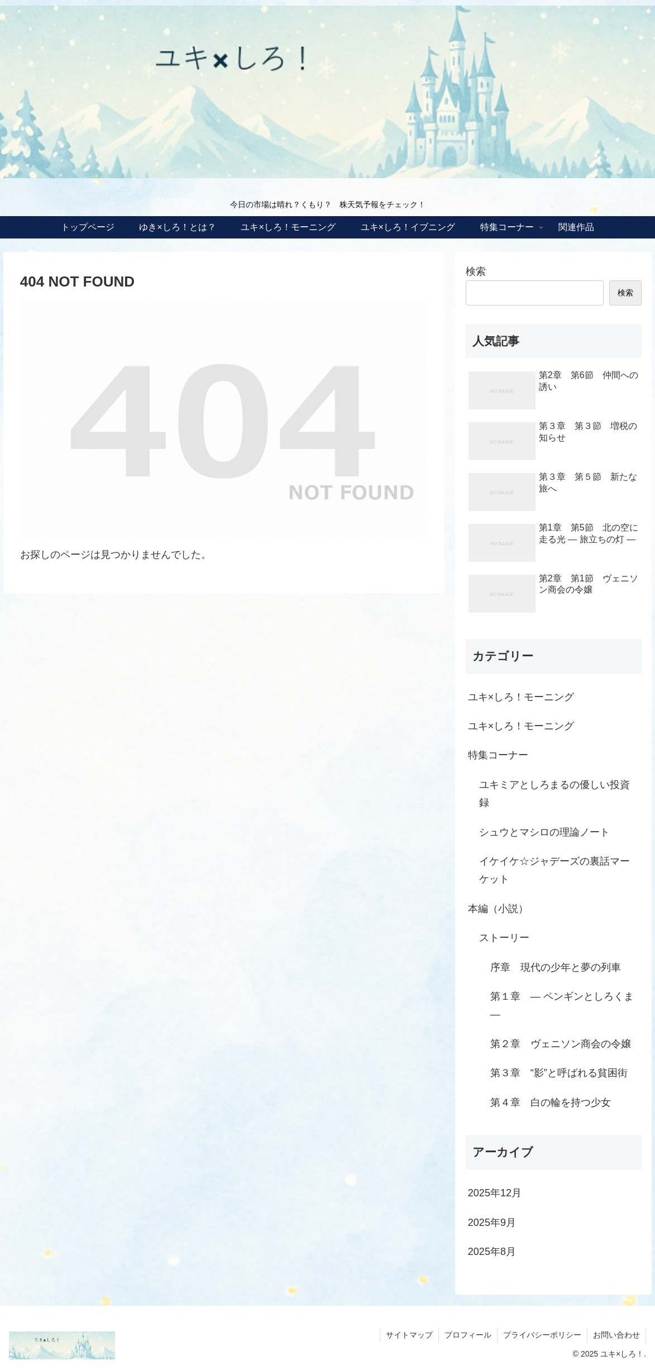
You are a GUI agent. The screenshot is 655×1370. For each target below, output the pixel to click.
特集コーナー (498, 755)
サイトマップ (409, 1334)
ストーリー (504, 937)
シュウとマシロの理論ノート (544, 832)
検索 (476, 271)
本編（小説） (498, 908)
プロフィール (467, 1334)
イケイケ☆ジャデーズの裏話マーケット (554, 870)
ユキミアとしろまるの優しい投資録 (554, 793)
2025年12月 (495, 1193)
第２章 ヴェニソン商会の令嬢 (560, 1043)
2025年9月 (492, 1222)
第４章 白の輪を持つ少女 (550, 1102)
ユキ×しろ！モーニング (521, 697)
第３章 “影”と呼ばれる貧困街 (559, 1072)
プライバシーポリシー (542, 1334)
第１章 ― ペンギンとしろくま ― (562, 1005)
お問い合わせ (616, 1334)
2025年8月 (492, 1251)
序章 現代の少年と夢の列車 (555, 967)
